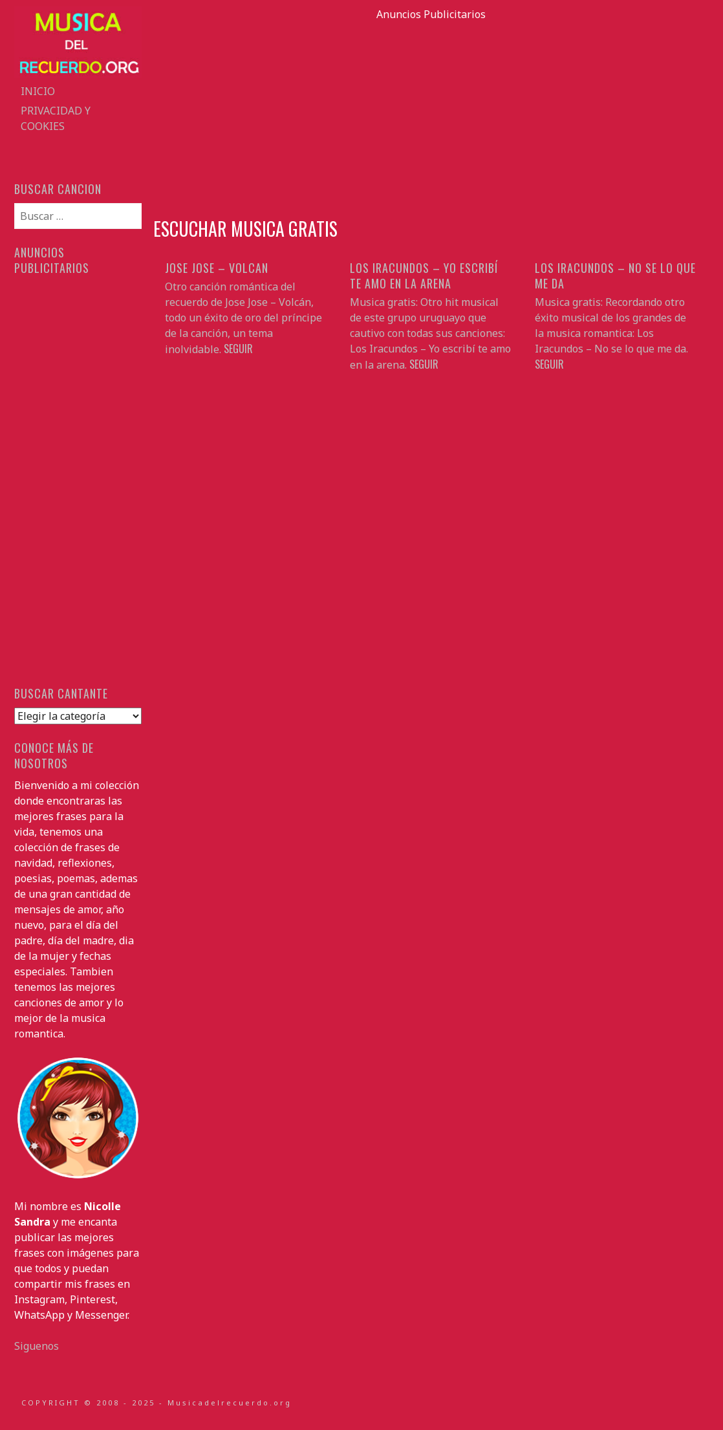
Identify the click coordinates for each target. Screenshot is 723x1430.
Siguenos (36, 1346)
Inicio (38, 91)
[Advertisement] (431, 112)
